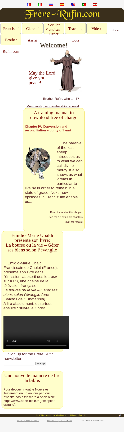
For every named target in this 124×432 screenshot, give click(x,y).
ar (95, 5)
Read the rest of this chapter (66, 212)
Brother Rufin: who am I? (61, 98)
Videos (96, 28)
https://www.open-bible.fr (21, 401)
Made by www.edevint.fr (28, 420)
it (40, 5)
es (62, 5)
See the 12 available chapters (65, 216)
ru (51, 5)
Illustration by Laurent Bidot (59, 420)
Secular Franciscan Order (54, 29)
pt (84, 5)
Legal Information (79, 415)
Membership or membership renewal (52, 106)
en (73, 5)
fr (29, 5)
